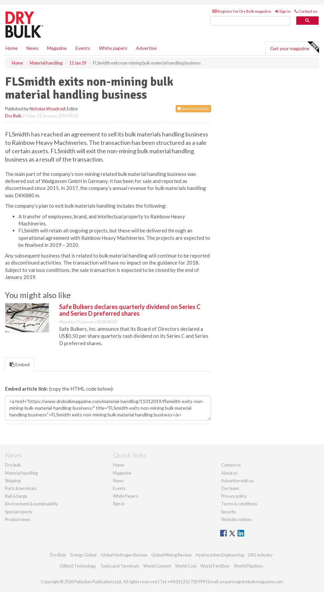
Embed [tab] (20, 364)
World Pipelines (248, 566)
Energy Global (83, 555)
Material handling (21, 473)
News (118, 480)
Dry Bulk (13, 115)
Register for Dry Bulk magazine (241, 11)
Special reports (18, 511)
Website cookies (236, 519)
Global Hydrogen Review (124, 555)
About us (229, 473)
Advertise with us (237, 480)
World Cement (157, 566)
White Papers (125, 496)
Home (11, 48)
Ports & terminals (21, 488)
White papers (113, 48)
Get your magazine (294, 47)
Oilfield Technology (77, 566)
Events (82, 48)
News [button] (32, 48)
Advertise (146, 48)
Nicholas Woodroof (47, 108)
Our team (230, 488)
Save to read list (193, 108)
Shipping (13, 480)
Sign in (283, 11)
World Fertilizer (215, 566)
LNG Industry (260, 555)
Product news (17, 519)
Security (228, 511)
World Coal (185, 566)
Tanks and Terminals (119, 566)
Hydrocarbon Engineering (220, 555)
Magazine (57, 48)
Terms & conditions (239, 503)
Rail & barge (16, 496)
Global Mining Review (171, 555)
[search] (250, 21)
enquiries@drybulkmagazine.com (251, 581)
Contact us (306, 11)
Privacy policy (234, 496)
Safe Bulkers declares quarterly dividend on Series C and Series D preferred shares (129, 310)
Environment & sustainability (31, 503)
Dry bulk (13, 465)
